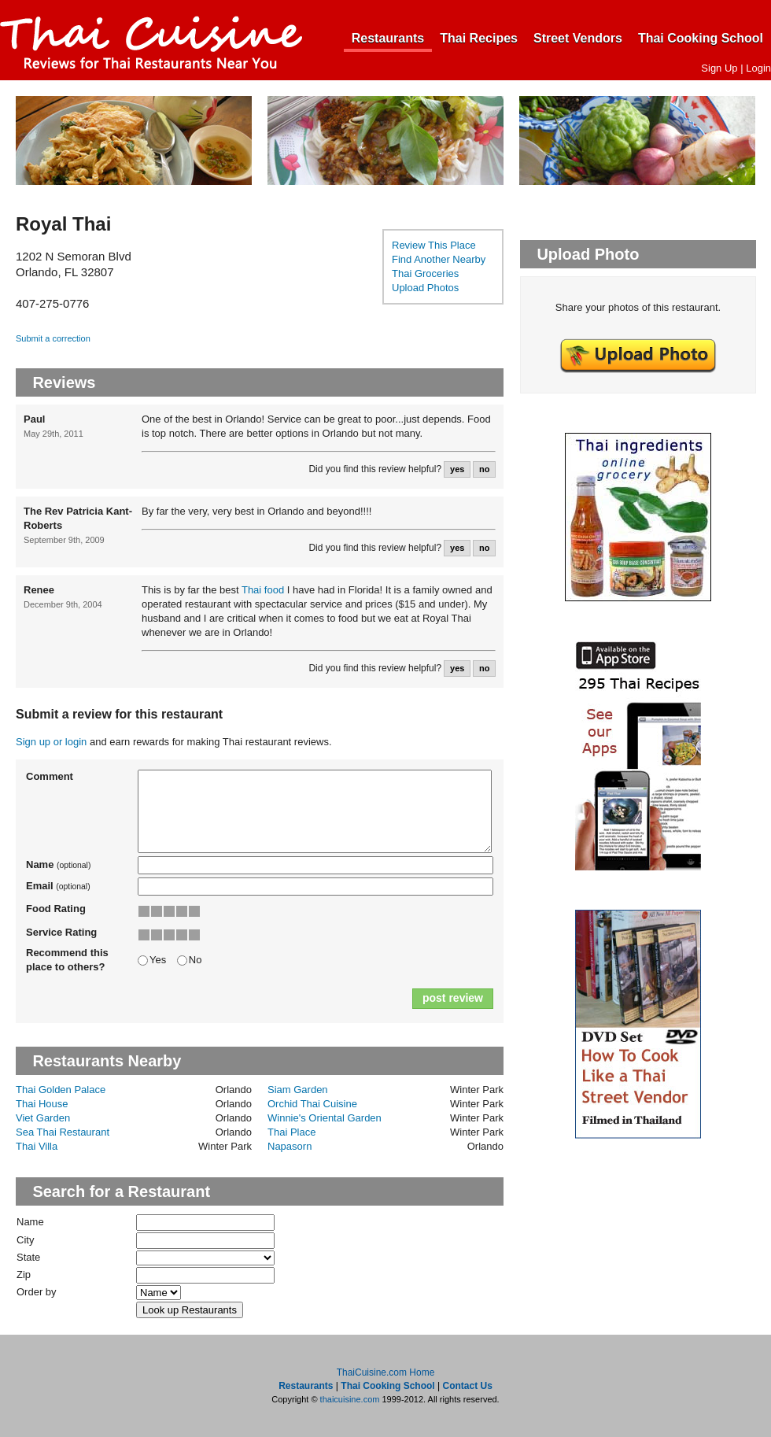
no (484, 469)
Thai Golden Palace (60, 1089)
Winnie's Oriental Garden (324, 1118)
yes (457, 469)
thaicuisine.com (350, 1399)
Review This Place (434, 245)
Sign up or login (51, 742)
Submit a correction (53, 338)
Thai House (42, 1104)
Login (758, 68)
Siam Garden (297, 1089)
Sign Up (719, 68)
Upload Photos (425, 288)
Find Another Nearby (438, 259)
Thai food (263, 590)
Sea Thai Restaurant (62, 1132)
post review (452, 998)
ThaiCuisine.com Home (386, 1372)
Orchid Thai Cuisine (312, 1104)
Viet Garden (43, 1118)
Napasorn (289, 1146)
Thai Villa (36, 1146)
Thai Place (291, 1132)
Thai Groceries (425, 273)
